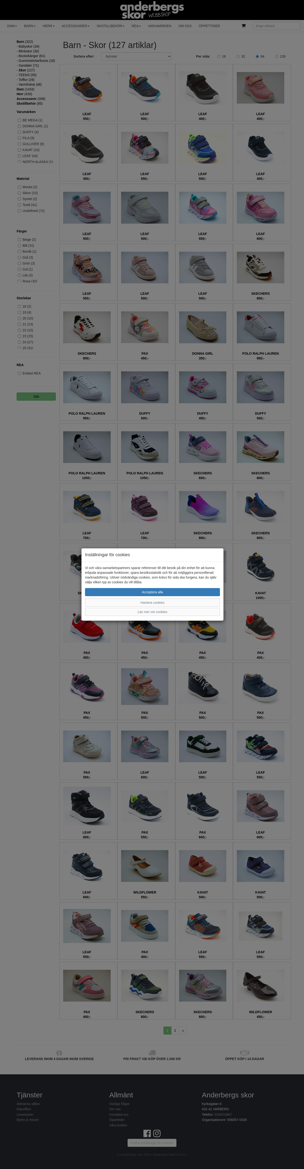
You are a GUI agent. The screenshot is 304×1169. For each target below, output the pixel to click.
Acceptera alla (152, 592)
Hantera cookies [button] (152, 602)
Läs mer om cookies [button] (152, 612)
